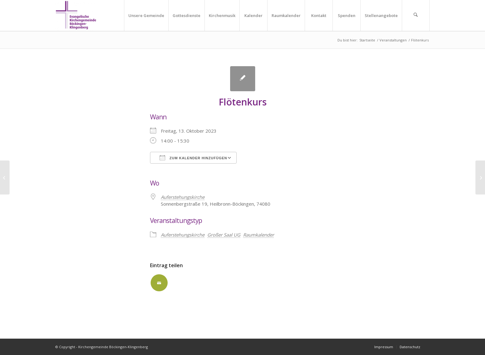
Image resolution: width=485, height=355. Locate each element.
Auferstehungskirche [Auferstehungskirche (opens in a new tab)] (182, 197)
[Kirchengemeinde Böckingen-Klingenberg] (76, 15)
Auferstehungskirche (182, 235)
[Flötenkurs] (5, 177)
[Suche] (416, 15)
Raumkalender (258, 235)
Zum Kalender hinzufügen (193, 157)
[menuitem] (146, 15)
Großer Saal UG (223, 235)
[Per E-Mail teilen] (159, 282)
